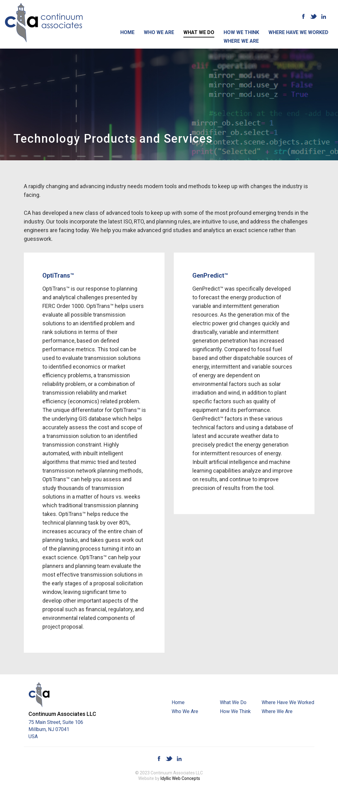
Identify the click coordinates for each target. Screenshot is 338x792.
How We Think (241, 32)
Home (127, 32)
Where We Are (241, 41)
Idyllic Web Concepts (180, 778)
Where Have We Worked (298, 32)
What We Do (198, 32)
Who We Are (159, 32)
